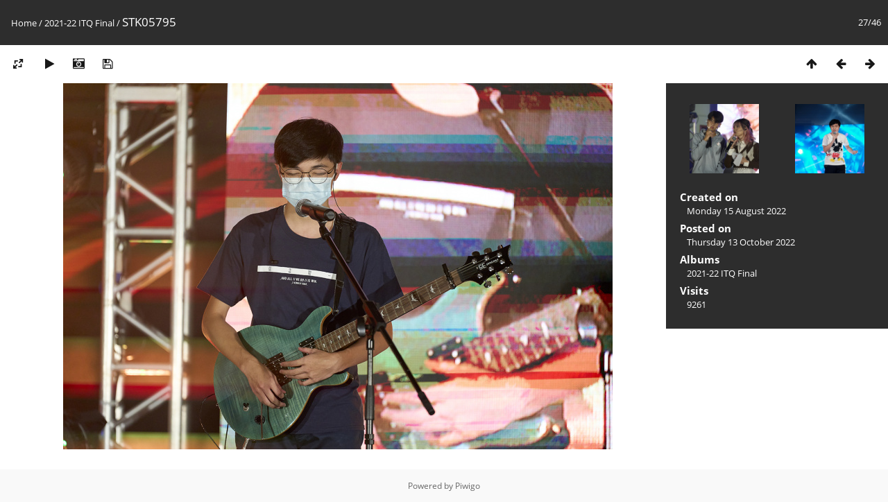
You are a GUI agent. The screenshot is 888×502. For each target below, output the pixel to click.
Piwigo (467, 486)
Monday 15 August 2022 (736, 211)
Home (24, 23)
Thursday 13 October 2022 (741, 242)
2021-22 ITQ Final (79, 23)
